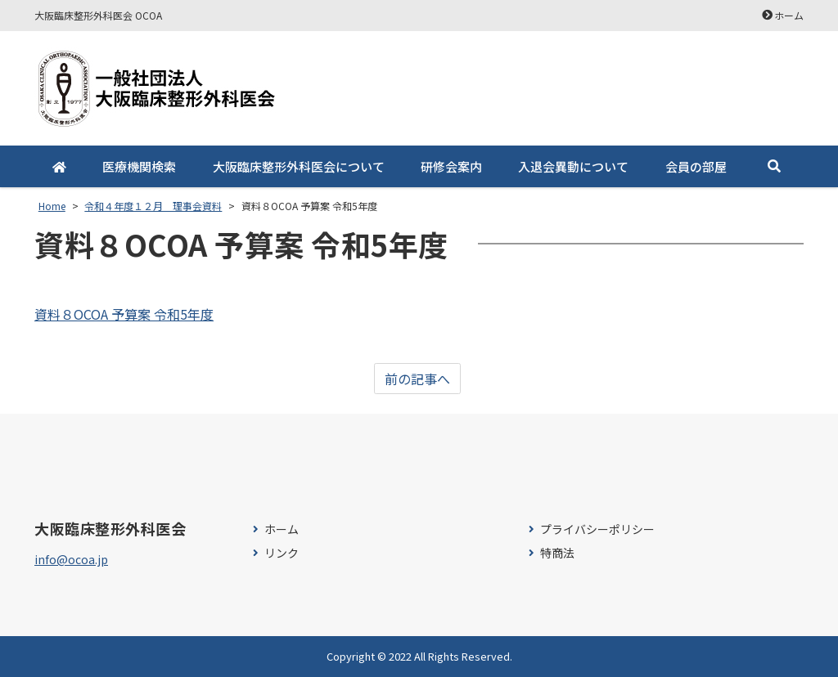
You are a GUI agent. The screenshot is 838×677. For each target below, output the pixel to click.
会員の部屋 (696, 166)
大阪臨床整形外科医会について (299, 166)
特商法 (557, 553)
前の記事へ (417, 378)
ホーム (789, 15)
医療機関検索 (139, 166)
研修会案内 (451, 166)
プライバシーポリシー (597, 529)
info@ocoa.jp (71, 559)
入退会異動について (573, 166)
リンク (281, 553)
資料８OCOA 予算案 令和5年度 (124, 314)
